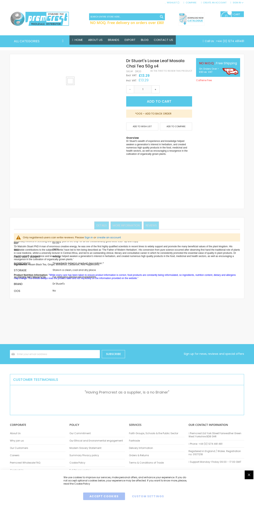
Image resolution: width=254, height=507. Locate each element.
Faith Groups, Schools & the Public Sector (153, 433)
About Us (15, 433)
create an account (109, 237)
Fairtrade (134, 440)
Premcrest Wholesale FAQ (25, 462)
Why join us (17, 440)
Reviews (150, 225)
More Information (126, 225)
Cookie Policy (77, 462)
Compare (191, 2)
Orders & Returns (139, 455)
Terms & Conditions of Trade (146, 462)
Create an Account (214, 2)
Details (102, 225)
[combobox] (127, 16)
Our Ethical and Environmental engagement (96, 440)
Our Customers (19, 448)
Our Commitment (80, 433)
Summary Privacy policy (84, 455)
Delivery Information (141, 448)
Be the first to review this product (171, 70)
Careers (14, 455)
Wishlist (173, 2)
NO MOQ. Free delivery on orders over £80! (127, 22)
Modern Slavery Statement (85, 448)
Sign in (89, 237)
